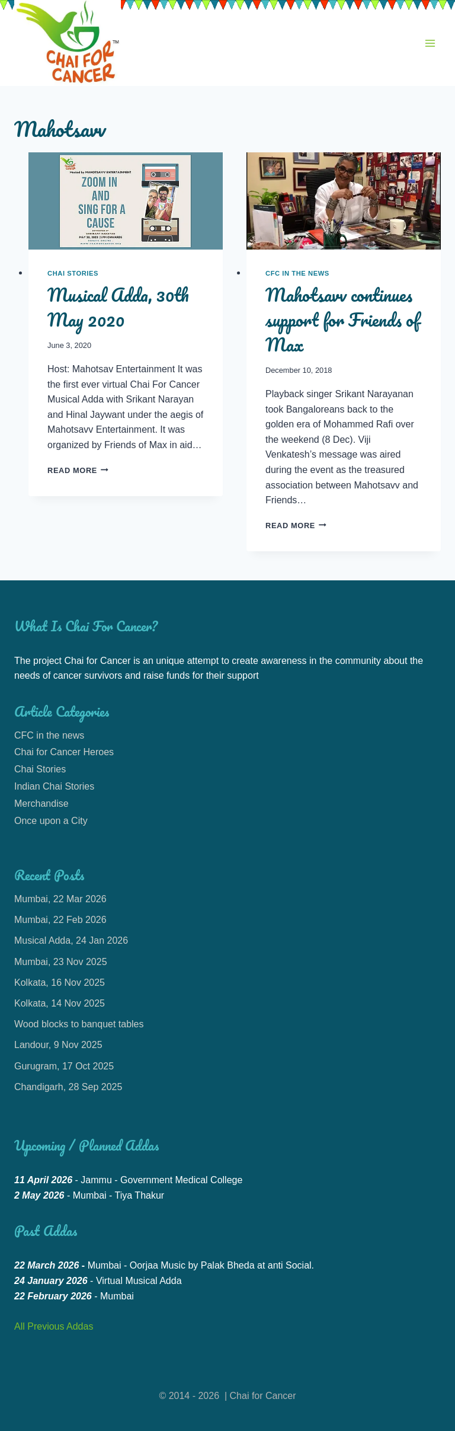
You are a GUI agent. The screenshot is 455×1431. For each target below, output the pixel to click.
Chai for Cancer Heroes (64, 752)
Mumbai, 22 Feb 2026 (60, 920)
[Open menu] (430, 43)
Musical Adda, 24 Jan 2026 (71, 940)
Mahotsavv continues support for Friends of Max (342, 319)
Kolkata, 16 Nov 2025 (59, 983)
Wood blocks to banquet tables (79, 1024)
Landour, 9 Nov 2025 (58, 1045)
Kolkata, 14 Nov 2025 (59, 1003)
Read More (77, 470)
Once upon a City (51, 821)
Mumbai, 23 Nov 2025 (60, 962)
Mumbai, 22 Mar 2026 (60, 899)
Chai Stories (72, 273)
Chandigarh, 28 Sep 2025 (68, 1087)
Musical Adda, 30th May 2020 (118, 307)
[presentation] (125, 201)
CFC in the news (297, 273)
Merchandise (41, 803)
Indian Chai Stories (54, 786)
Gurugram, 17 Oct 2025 (64, 1066)
